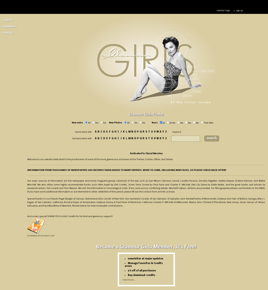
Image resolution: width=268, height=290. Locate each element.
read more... (129, 280)
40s (181, 123)
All (89, 123)
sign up (239, 11)
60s (197, 123)
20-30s (172, 123)
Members (9, 26)
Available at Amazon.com (41, 236)
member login (223, 11)
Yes (96, 123)
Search (7, 20)
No (104, 123)
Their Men (208, 123)
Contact (8, 32)
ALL (164, 123)
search (212, 138)
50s (189, 123)
